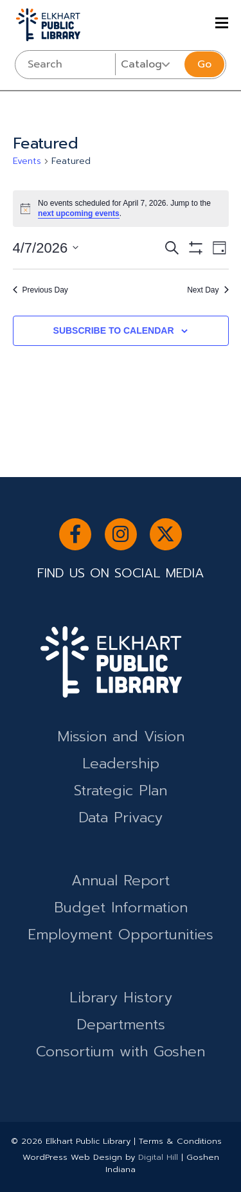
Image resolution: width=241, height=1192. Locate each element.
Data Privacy (120, 817)
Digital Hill (158, 1157)
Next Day (207, 289)
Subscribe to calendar (113, 330)
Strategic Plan (120, 790)
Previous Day (40, 289)
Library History (120, 997)
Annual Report (120, 880)
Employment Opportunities (120, 934)
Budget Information (121, 907)
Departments (120, 1024)
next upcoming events (79, 213)
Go (204, 64)
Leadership (120, 763)
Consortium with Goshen (120, 1051)
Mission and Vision (120, 736)
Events (27, 161)
